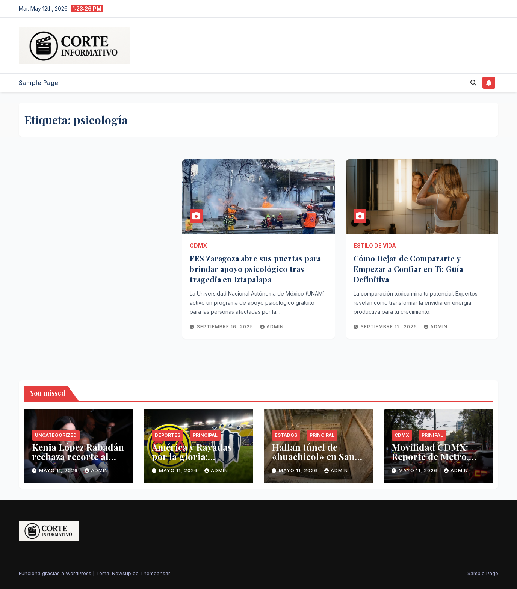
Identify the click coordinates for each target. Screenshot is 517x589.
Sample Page (39, 82)
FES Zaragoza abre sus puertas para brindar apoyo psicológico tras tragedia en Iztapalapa (255, 268)
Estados (286, 435)
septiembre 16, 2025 (226, 326)
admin (272, 326)
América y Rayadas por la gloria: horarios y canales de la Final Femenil (197, 461)
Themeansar (155, 573)
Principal (205, 435)
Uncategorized (56, 435)
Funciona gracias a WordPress (56, 573)
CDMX (198, 245)
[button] (473, 82)
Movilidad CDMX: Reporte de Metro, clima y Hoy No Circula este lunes (430, 461)
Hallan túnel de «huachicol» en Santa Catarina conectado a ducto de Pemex (317, 461)
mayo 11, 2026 (59, 470)
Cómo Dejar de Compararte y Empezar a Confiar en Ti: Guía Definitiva (408, 268)
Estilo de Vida (375, 245)
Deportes (167, 435)
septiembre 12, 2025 (390, 326)
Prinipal (432, 435)
